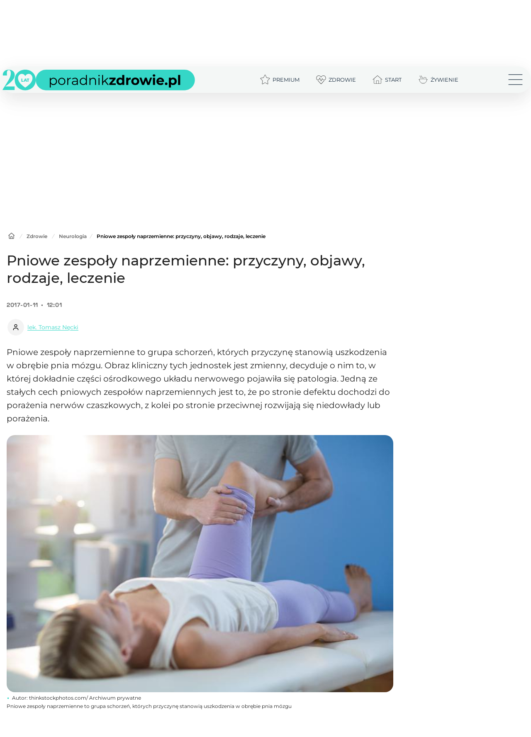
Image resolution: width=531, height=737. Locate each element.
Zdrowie (37, 236)
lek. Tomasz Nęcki (52, 327)
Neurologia (73, 236)
